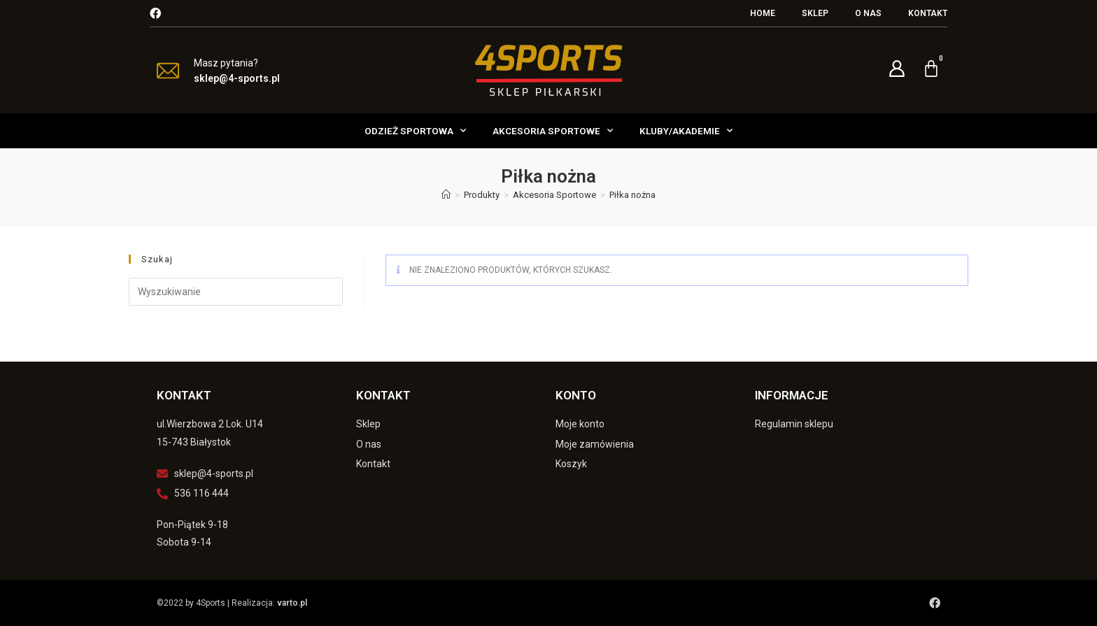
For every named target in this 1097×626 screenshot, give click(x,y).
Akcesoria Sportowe (553, 130)
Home (762, 13)
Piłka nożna (632, 195)
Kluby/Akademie (685, 130)
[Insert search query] (236, 292)
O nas (868, 13)
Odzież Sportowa (415, 130)
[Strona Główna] (446, 195)
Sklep (815, 13)
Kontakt (927, 13)
